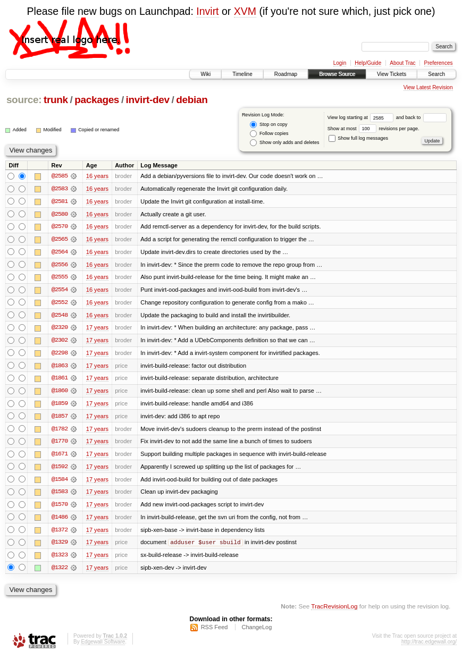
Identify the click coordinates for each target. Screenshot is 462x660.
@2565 (60, 239)
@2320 (60, 329)
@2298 (60, 354)
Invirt (207, 11)
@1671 (60, 456)
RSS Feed (214, 631)
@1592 (60, 469)
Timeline (242, 74)
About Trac (402, 63)
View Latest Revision (428, 87)
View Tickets (391, 74)
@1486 (60, 520)
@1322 (60, 571)
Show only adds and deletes (284, 142)
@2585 (60, 176)
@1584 (60, 482)
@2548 (60, 316)
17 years (97, 329)
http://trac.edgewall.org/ (429, 646)
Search (436, 74)
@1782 (60, 431)
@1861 (60, 380)
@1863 (60, 367)
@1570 (60, 507)
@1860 (60, 392)
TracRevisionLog (334, 609)
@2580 (60, 214)
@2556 (60, 265)
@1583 (60, 494)
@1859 (60, 405)
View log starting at (361, 117)
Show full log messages (358, 138)
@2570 (60, 227)
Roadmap (285, 74)
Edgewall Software (103, 646)
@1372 (60, 533)
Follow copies (269, 133)
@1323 (60, 558)
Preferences (438, 63)
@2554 (60, 290)
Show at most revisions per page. (373, 128)
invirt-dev (148, 99)
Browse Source (337, 74)
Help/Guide (368, 63)
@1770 (60, 443)
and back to (421, 117)
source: (23, 99)
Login (339, 63)
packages (96, 99)
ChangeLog (256, 631)
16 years (97, 176)
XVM (245, 11)
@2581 (60, 201)
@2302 (60, 341)
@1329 (60, 545)
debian (191, 99)
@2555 (60, 278)
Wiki (205, 74)
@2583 (60, 188)
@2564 (60, 252)
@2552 (60, 303)
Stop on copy (268, 124)
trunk (56, 99)
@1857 (60, 418)
